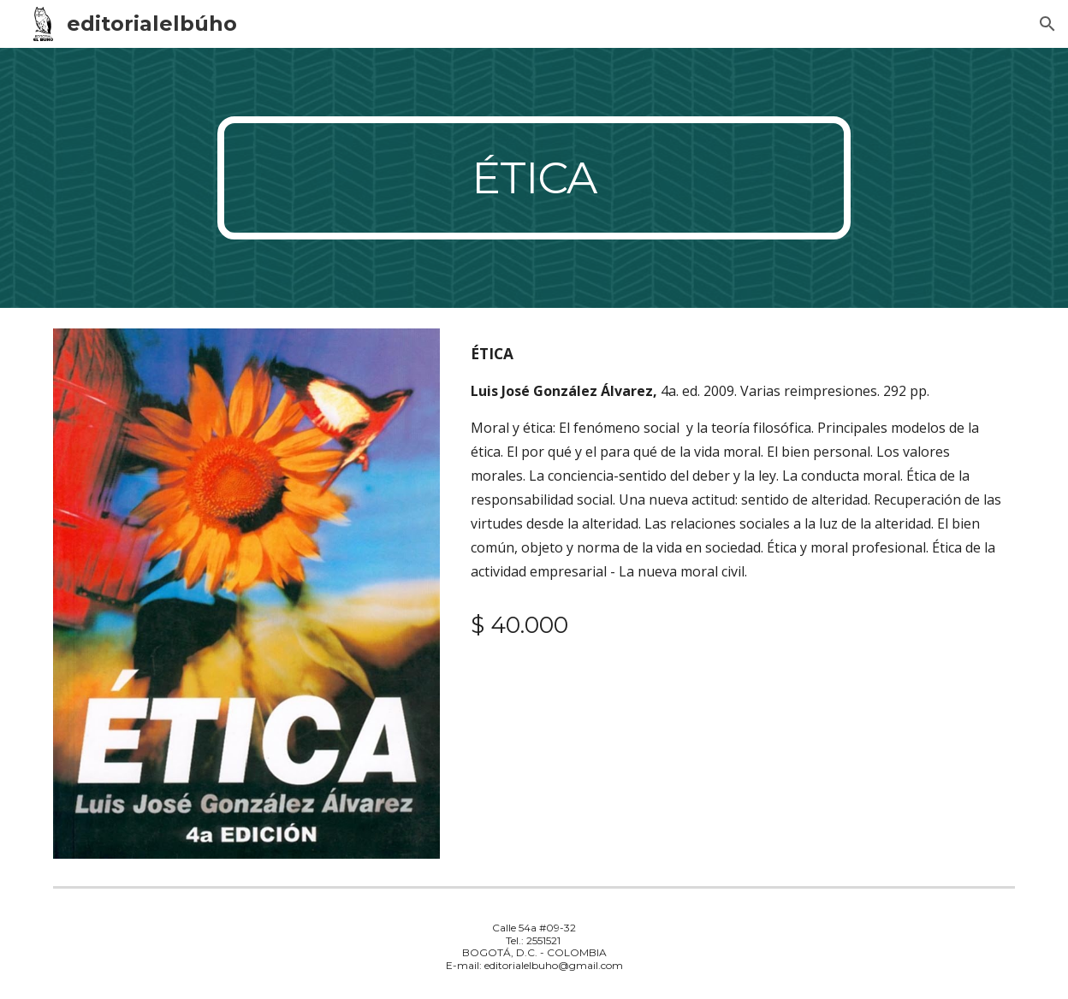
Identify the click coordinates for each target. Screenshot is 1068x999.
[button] (1047, 23)
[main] (533, 177)
